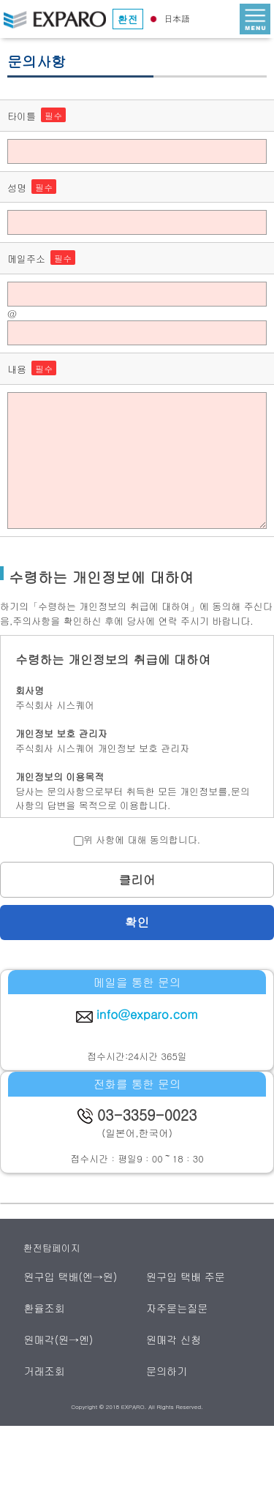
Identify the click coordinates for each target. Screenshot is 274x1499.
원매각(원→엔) (59, 1339)
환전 (128, 19)
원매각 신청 (174, 1339)
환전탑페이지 (51, 1248)
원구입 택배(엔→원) (71, 1276)
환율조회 (45, 1308)
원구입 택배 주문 (186, 1276)
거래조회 (45, 1371)
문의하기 (168, 1371)
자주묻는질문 (178, 1308)
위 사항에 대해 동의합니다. (137, 839)
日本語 (168, 18)
